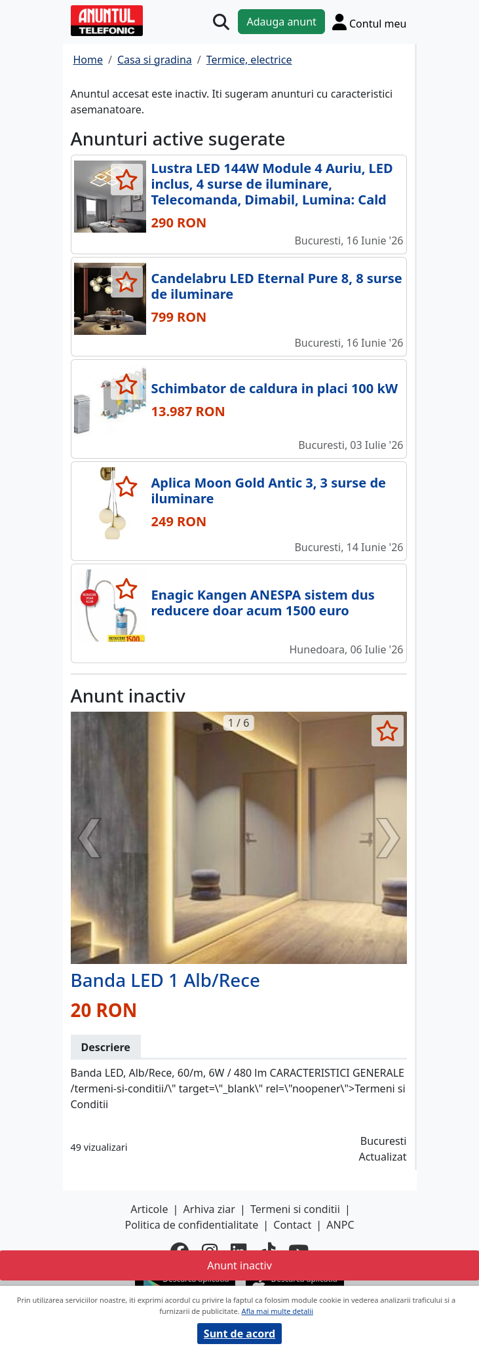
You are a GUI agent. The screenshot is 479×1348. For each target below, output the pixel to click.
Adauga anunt (281, 21)
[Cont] (369, 21)
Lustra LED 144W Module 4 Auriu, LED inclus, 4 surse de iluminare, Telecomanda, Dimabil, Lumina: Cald (272, 183)
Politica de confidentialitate (191, 1225)
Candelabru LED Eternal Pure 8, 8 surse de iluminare (276, 286)
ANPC (340, 1225)
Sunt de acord (239, 1333)
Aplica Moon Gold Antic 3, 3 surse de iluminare (269, 490)
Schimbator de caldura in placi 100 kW (274, 388)
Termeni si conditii (295, 1209)
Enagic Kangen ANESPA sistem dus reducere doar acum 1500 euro (263, 602)
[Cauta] (221, 22)
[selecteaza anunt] (127, 179)
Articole (149, 1209)
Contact (292, 1225)
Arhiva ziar (209, 1209)
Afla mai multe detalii (277, 1311)
